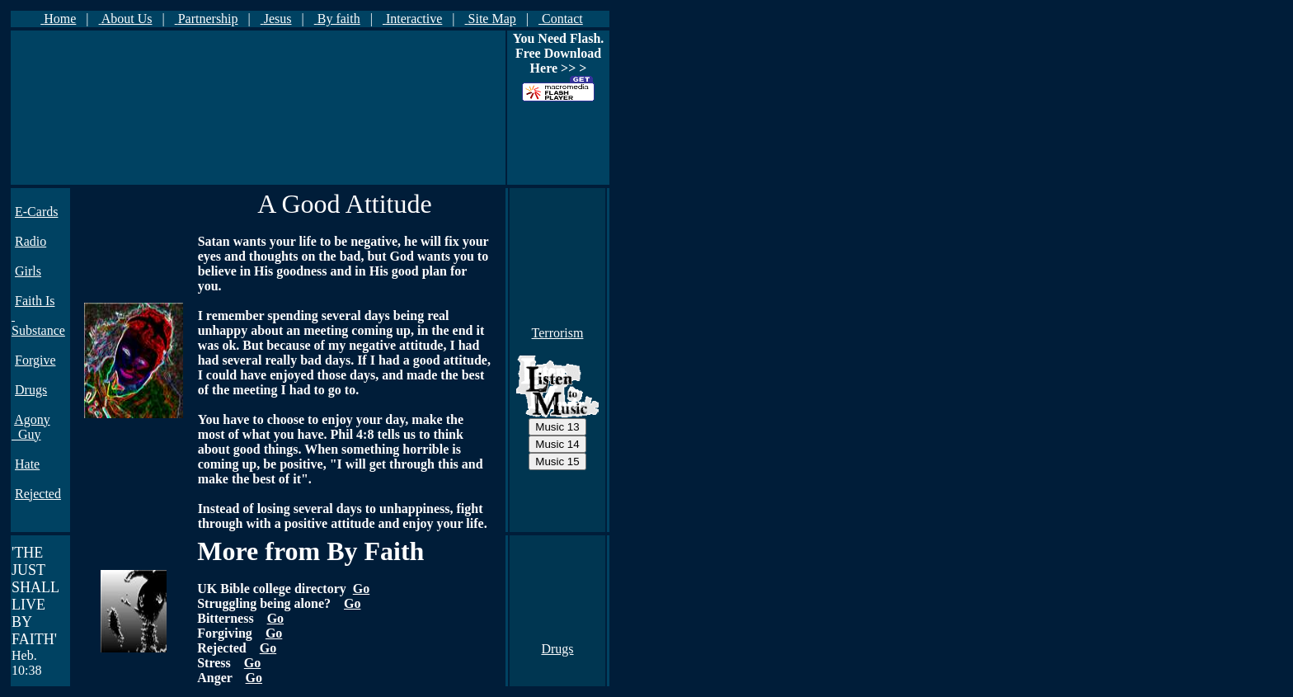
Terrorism (558, 333)
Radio (30, 241)
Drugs (31, 390)
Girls (28, 271)
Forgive (35, 360)
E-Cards (36, 212)
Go (361, 589)
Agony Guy (31, 426)
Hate (27, 464)
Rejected (38, 494)
